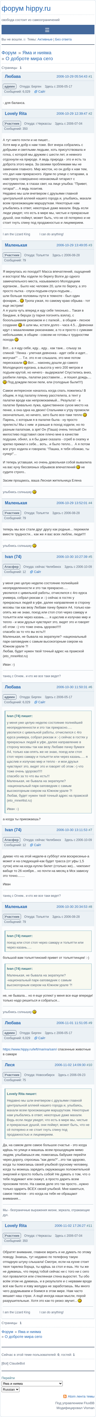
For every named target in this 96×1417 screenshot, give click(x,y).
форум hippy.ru (26, 8)
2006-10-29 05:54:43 (72, 76)
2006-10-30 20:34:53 (72, 907)
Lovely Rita (16, 113)
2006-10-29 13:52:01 (72, 503)
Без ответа (63, 39)
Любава (13, 76)
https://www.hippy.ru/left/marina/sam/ (30, 1049)
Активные (44, 39)
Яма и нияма (36, 52)
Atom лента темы (81, 1396)
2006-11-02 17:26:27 (70, 1226)
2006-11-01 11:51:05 (72, 1023)
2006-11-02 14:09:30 (70, 1065)
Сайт (42, 91)
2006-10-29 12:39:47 (72, 113)
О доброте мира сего (29, 58)
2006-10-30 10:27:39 (72, 557)
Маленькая (16, 245)
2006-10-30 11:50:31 (72, 687)
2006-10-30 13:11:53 (72, 830)
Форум (9, 52)
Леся (10, 1065)
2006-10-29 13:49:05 (72, 245)
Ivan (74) (13, 557)
